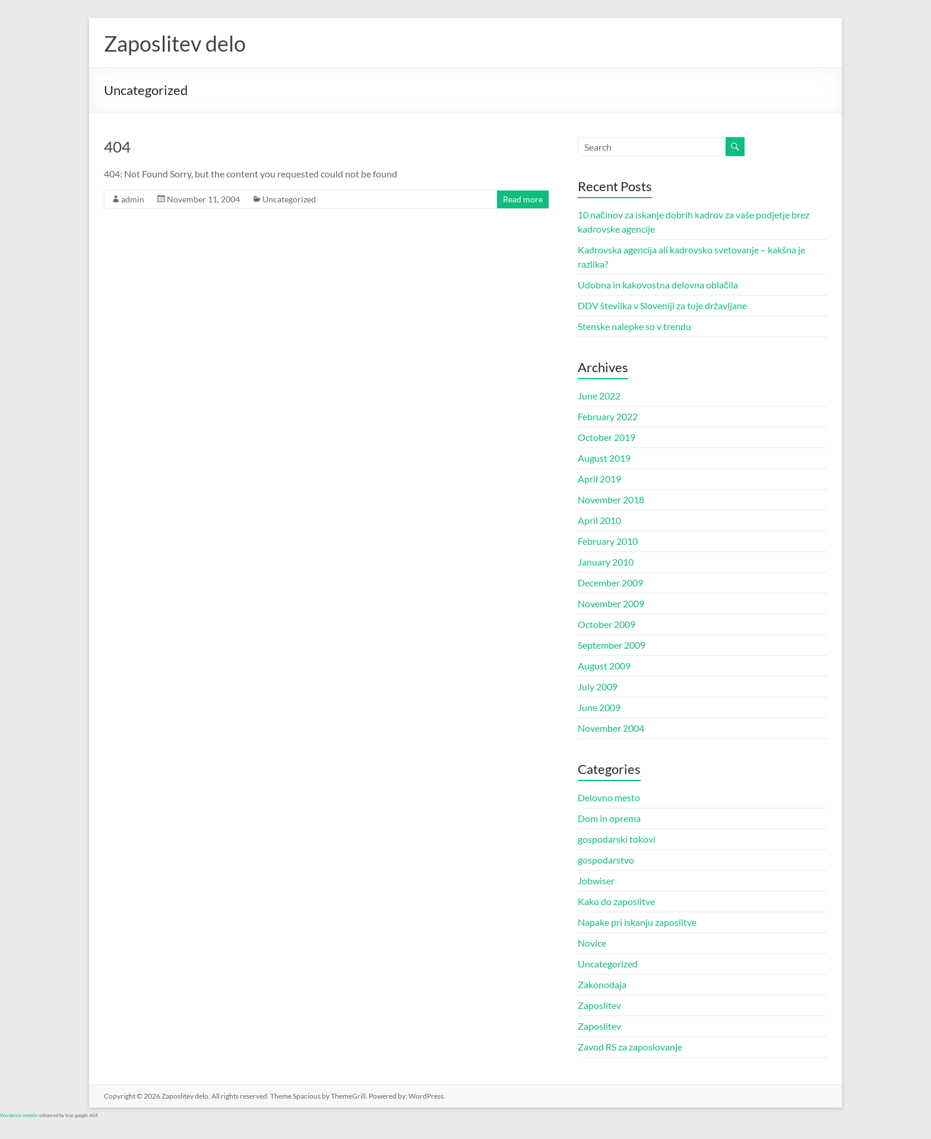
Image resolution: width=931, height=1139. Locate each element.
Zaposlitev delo (175, 43)
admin (132, 199)
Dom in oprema (609, 818)
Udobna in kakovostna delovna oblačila (658, 284)
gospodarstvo (606, 859)
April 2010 (599, 520)
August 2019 (604, 458)
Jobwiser (596, 880)
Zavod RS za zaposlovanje (630, 1046)
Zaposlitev (599, 1005)
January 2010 (606, 561)
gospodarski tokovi (617, 839)
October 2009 (606, 624)
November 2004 (611, 728)
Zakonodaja (602, 984)
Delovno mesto (609, 797)
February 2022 (608, 416)
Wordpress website (19, 1115)
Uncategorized (289, 199)
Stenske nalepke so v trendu (634, 326)
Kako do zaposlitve (616, 901)
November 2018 (611, 499)
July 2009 (598, 686)
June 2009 (599, 707)
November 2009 (611, 603)
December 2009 (610, 582)
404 (117, 146)
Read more (523, 199)
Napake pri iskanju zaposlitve (637, 922)
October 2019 (606, 437)
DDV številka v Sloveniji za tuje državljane (662, 305)
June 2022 (599, 395)
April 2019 (599, 478)
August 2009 (604, 665)
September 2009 (611, 645)
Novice (592, 942)
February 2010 (608, 541)
